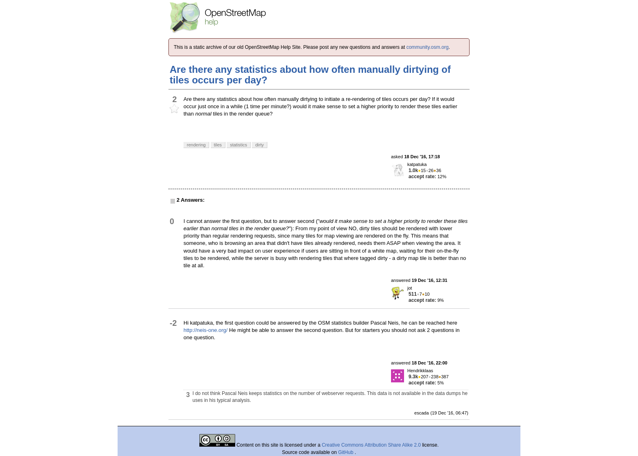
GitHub (346, 452)
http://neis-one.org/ (205, 330)
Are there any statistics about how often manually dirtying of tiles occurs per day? (310, 74)
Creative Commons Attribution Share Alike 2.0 (371, 445)
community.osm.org (427, 47)
